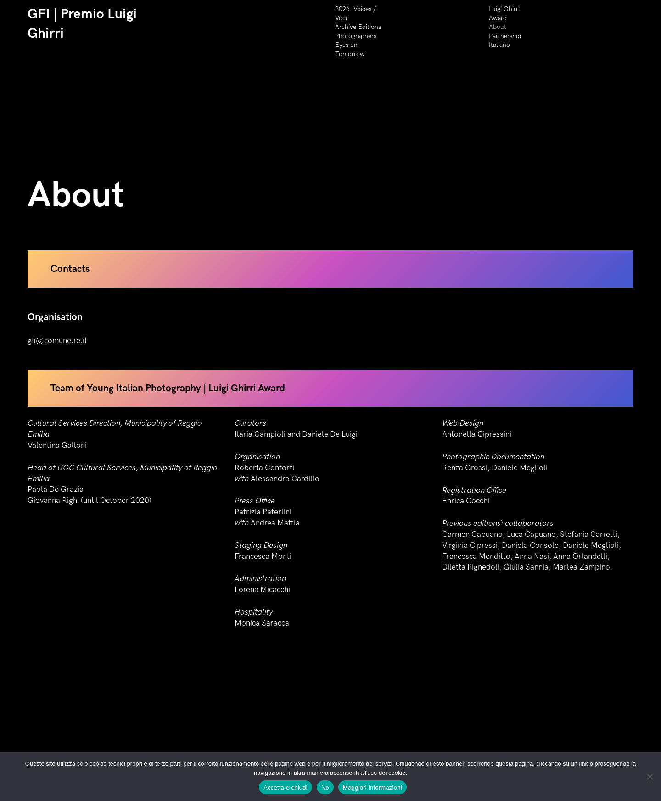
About (497, 27)
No (325, 787)
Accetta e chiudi (285, 787)
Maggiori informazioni (372, 787)
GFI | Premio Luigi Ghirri (82, 24)
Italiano (499, 45)
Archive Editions (358, 27)
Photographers (355, 36)
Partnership (505, 36)
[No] (649, 776)
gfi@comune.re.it (57, 349)
